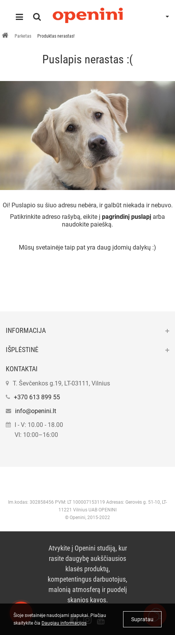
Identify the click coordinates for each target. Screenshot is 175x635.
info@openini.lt (35, 411)
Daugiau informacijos (64, 623)
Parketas (23, 36)
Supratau (142, 619)
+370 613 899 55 (37, 397)
